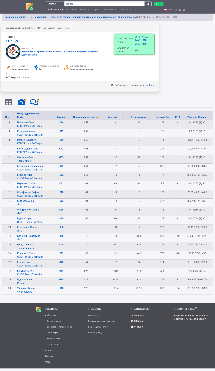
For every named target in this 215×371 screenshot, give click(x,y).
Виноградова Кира (27, 148)
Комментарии (54, 339)
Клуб (20, 117)
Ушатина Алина (26, 288)
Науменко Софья (26, 183)
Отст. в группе (139, 117)
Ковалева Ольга (26, 253)
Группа (61, 117)
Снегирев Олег (25, 157)
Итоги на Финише (197, 117)
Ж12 (144, 36)
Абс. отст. (114, 117)
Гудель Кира (24, 218)
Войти (158, 4)
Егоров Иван (24, 262)
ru (167, 9)
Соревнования (54, 321)
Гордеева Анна (25, 201)
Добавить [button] (108, 9)
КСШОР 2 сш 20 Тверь (29, 126)
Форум (96, 9)
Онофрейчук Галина (28, 209)
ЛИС (19, 204)
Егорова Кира (24, 174)
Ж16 (138, 36)
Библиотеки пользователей (60, 327)
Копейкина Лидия (27, 227)
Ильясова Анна (25, 122)
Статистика (52, 345)
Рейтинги (71, 9)
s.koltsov (149, 85)
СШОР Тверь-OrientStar (30, 134)
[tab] (8, 102)
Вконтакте (137, 315)
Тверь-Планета (25, 248)
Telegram (137, 321)
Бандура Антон (25, 270)
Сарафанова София (28, 192)
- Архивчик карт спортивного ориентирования (192, 317)
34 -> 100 (12, 41)
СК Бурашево (24, 291)
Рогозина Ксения (26, 140)
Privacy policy (95, 333)
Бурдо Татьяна (25, 244)
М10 (144, 43)
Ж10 (144, 40)
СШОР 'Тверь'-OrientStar (30, 222)
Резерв (21, 283)
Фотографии (53, 333)
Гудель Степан (25, 279)
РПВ (177, 117)
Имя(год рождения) (28, 113)
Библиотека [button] (54, 9)
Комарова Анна (26, 131)
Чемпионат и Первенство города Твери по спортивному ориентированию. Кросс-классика (85, 17)
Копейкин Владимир (28, 236)
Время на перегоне (84, 117)
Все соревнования (15, 17)
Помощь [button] (124, 9)
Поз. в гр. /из (162, 117)
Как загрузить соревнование (102, 321)
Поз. (8, 117)
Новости (84, 9)
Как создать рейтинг (98, 327)
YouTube (137, 327)
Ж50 (138, 43)
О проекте (93, 315)
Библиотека (51, 315)
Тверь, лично (24, 161)
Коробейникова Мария (30, 166)
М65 (138, 40)
